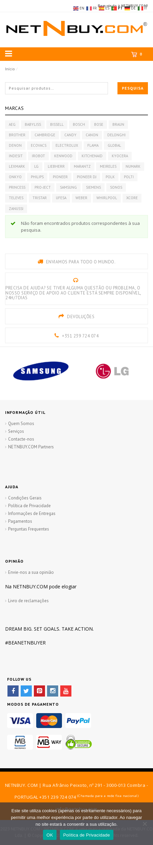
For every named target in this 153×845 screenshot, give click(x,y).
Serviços (16, 431)
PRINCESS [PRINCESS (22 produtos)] (17, 187)
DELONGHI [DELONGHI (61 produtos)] (116, 135)
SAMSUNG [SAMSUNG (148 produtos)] (68, 187)
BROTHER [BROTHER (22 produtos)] (17, 135)
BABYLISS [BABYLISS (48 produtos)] (33, 124)
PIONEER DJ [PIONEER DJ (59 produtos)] (86, 176)
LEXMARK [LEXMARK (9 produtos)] (17, 166)
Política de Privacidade (29, 506)
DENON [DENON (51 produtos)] (15, 145)
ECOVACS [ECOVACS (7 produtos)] (38, 145)
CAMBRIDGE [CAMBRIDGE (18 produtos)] (45, 135)
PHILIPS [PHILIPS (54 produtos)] (37, 176)
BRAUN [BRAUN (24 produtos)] (118, 124)
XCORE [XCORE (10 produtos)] (132, 197)
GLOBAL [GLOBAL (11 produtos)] (114, 145)
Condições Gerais (25, 498)
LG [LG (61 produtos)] (36, 166)
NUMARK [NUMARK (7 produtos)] (133, 166)
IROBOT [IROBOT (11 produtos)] (38, 156)
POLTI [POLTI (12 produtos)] (129, 176)
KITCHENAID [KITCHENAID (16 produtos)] (92, 156)
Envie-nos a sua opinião (31, 572)
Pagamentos (20, 521)
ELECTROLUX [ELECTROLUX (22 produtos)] (67, 145)
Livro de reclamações (28, 601)
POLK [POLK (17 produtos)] (110, 176)
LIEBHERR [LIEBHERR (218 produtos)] (56, 166)
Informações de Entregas (32, 513)
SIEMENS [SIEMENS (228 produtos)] (93, 187)
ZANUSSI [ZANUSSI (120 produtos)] (16, 208)
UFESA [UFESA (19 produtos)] (61, 197)
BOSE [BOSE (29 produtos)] (98, 124)
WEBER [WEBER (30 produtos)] (81, 197)
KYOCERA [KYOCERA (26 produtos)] (120, 156)
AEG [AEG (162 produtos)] (12, 124)
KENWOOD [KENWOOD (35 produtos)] (63, 156)
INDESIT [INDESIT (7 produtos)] (16, 156)
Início (10, 68)
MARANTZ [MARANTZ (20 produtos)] (82, 166)
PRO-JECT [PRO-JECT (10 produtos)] (43, 187)
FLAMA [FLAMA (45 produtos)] (93, 145)
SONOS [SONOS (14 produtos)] (116, 187)
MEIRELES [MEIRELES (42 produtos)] (108, 166)
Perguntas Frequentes (28, 529)
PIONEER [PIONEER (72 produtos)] (60, 176)
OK (49, 835)
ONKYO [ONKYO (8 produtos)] (15, 176)
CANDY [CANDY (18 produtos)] (70, 135)
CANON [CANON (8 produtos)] (92, 135)
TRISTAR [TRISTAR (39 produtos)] (39, 197)
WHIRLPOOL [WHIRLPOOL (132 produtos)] (106, 197)
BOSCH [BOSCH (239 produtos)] (79, 124)
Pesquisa (133, 88)
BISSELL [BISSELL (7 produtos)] (57, 124)
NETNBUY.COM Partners (31, 447)
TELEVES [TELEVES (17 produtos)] (16, 197)
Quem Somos (21, 423)
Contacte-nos (21, 439)
